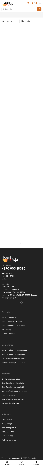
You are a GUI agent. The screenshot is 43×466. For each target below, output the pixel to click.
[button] (27, 4)
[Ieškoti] (39, 9)
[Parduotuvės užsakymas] (27, 21)
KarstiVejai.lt (32, 458)
